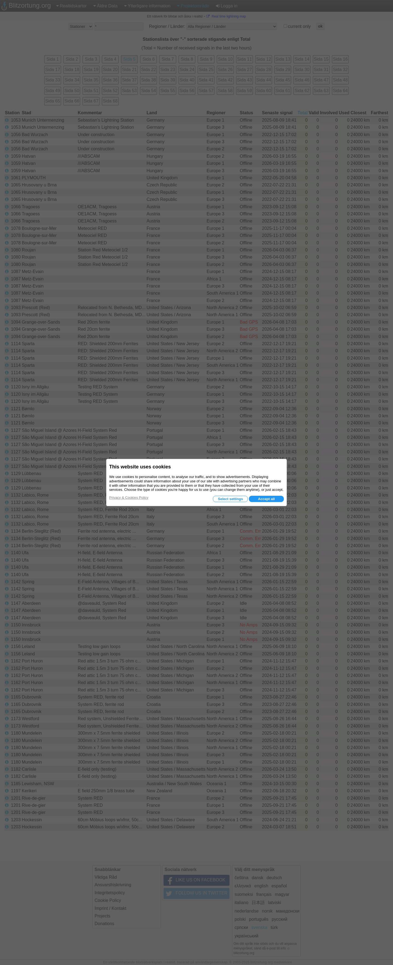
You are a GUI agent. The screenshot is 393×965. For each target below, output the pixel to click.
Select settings (230, 499)
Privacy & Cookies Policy (128, 497)
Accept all (266, 499)
